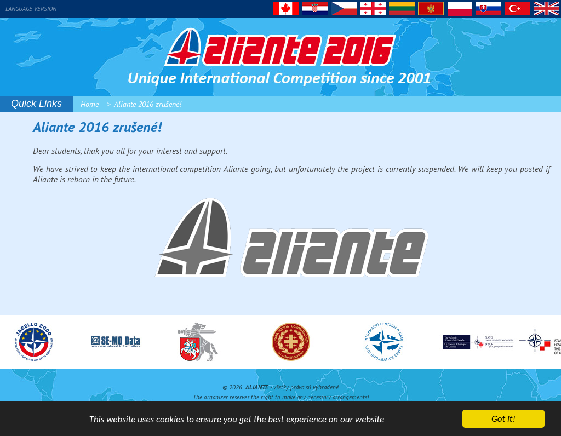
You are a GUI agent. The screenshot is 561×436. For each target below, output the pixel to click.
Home (90, 104)
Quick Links (36, 103)
